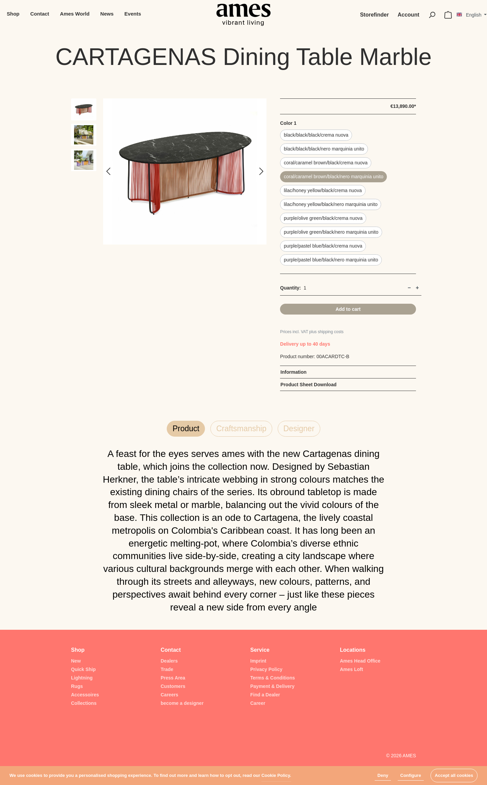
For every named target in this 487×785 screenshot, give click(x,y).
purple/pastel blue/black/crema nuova (323, 246)
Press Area (173, 677)
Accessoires (85, 694)
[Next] (261, 172)
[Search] (432, 15)
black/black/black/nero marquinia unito (324, 149)
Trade (167, 669)
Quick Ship (83, 669)
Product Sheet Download (308, 384)
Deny (382, 775)
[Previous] (108, 172)
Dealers (169, 661)
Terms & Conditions (272, 677)
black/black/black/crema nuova (316, 135)
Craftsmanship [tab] (241, 428)
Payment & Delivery (272, 686)
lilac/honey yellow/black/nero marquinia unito (330, 204)
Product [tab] (185, 428)
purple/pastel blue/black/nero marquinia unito (331, 259)
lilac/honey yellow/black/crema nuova (323, 190)
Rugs (77, 686)
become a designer (182, 703)
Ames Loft (351, 669)
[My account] (408, 15)
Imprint (258, 661)
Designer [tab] (299, 428)
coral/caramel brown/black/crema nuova (325, 162)
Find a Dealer (265, 694)
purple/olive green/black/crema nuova (323, 218)
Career (257, 703)
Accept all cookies (454, 775)
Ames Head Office (360, 661)
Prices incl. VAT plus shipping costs (311, 331)
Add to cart (348, 309)
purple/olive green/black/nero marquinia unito (331, 232)
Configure (410, 775)
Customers (173, 686)
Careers (169, 694)
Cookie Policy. (276, 775)
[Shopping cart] (448, 15)
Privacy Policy (266, 669)
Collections (83, 703)
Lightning (82, 677)
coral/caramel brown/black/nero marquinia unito (333, 176)
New (76, 661)
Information (293, 372)
